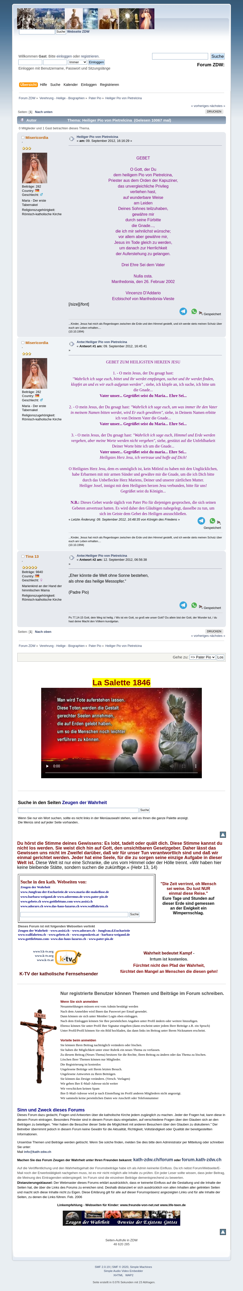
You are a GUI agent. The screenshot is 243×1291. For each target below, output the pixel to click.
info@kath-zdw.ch (37, 1152)
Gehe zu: (180, 657)
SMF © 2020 (120, 1266)
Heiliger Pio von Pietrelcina (97, 137)
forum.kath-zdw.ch (201, 1159)
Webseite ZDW (78, 31)
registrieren (89, 56)
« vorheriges (200, 106)
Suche (24, 802)
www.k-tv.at (45, 960)
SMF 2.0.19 (102, 1266)
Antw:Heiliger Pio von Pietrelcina (102, 342)
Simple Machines (141, 1266)
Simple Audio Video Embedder (123, 1270)
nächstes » (217, 106)
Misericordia (37, 137)
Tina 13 (32, 556)
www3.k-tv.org (43, 951)
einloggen (64, 56)
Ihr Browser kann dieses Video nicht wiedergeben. (121, 733)
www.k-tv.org (44, 956)
